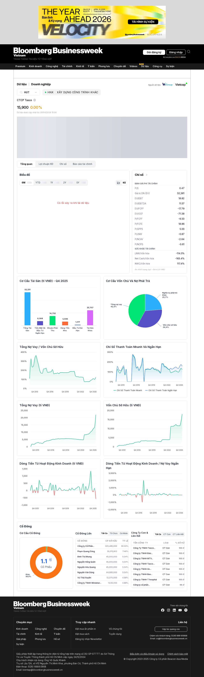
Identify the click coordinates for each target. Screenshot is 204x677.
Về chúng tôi (115, 628)
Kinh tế (38, 634)
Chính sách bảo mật (177, 653)
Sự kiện (170, 66)
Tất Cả (104, 533)
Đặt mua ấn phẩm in (85, 628)
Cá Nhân (124, 533)
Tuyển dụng (115, 634)
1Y (55, 182)
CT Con (167, 534)
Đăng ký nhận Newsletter (88, 639)
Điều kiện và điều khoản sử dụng (147, 653)
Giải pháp (21, 639)
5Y (81, 182)
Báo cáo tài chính (82, 164)
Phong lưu (40, 639)
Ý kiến (57, 634)
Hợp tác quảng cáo (171, 629)
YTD (41, 182)
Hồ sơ (57, 639)
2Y (68, 182)
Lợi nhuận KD (46, 164)
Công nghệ (41, 628)
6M (27, 182)
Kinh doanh (22, 628)
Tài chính (21, 634)
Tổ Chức (114, 533)
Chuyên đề (59, 628)
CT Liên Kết (178, 534)
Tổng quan (26, 164)
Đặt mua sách (82, 634)
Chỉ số (63, 164)
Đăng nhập (176, 52)
